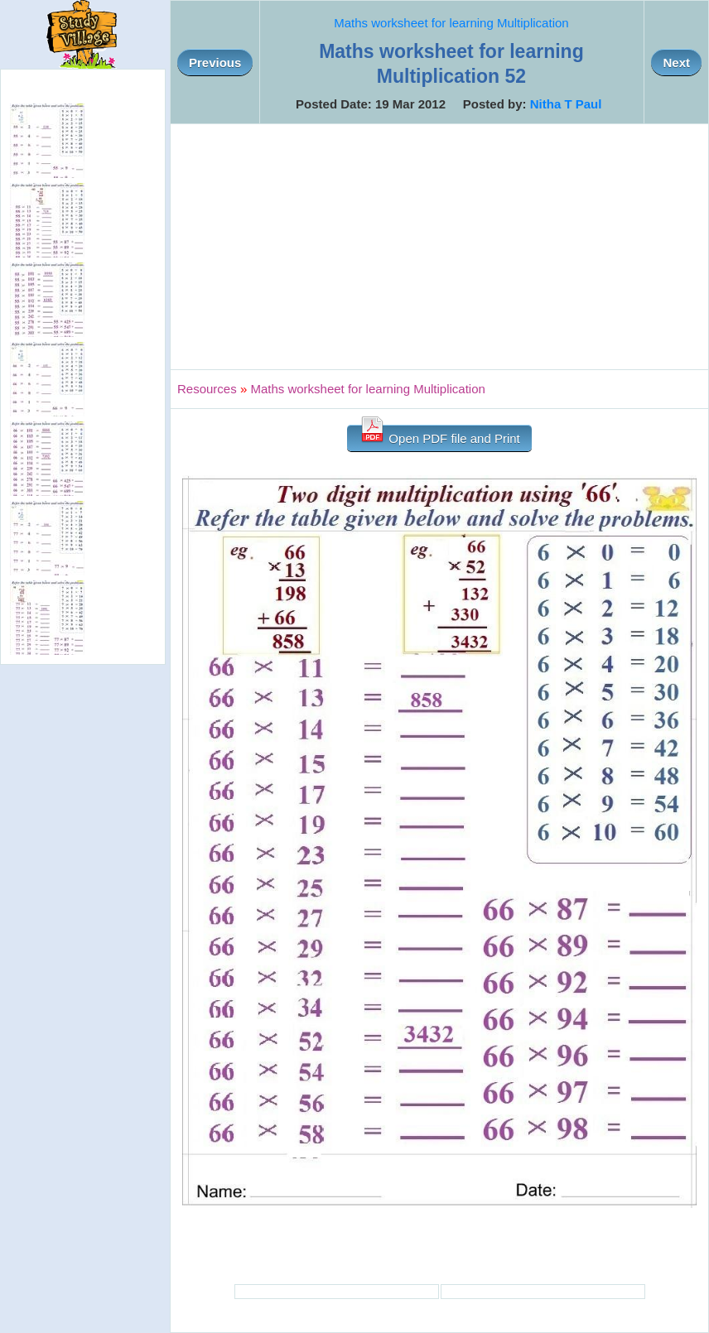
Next (676, 62)
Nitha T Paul (566, 104)
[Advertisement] (439, 247)
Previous (215, 62)
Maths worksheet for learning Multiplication (451, 23)
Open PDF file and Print (439, 435)
